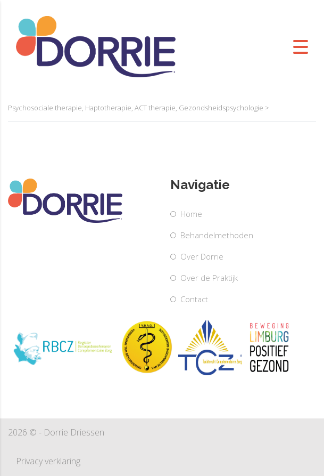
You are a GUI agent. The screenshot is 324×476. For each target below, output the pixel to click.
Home (191, 213)
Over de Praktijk (209, 277)
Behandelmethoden (216, 235)
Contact (194, 299)
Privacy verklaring (48, 461)
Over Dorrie (201, 256)
